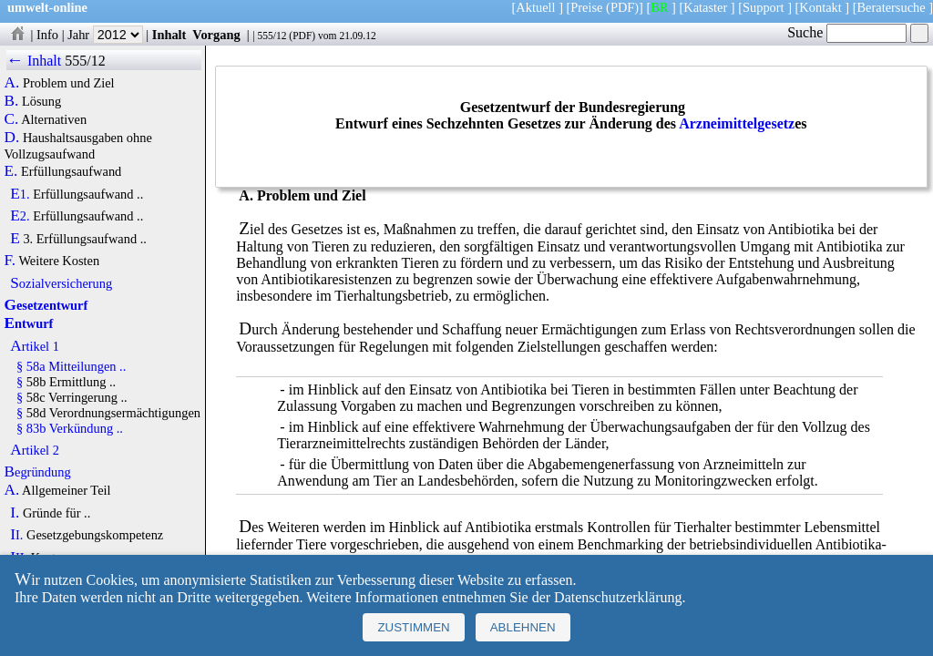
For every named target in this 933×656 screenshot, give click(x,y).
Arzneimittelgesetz (737, 123)
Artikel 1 (34, 346)
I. (14, 513)
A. (12, 83)
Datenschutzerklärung (618, 597)
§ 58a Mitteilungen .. (71, 366)
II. (16, 535)
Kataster (705, 7)
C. (12, 119)
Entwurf (29, 323)
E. (11, 171)
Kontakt (820, 7)
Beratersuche (891, 7)
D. (12, 137)
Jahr (105, 34)
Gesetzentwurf (46, 305)
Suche (847, 32)
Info (47, 34)
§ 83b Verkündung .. (69, 428)
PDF (302, 35)
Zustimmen (413, 627)
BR (659, 7)
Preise (586, 7)
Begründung (38, 472)
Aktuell (535, 7)
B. (12, 101)
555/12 (271, 35)
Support (763, 7)
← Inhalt (34, 60)
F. (10, 260)
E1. (19, 194)
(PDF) (622, 7)
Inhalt (169, 34)
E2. (19, 216)
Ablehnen (523, 627)
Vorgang (216, 34)
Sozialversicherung (61, 283)
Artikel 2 (34, 450)
